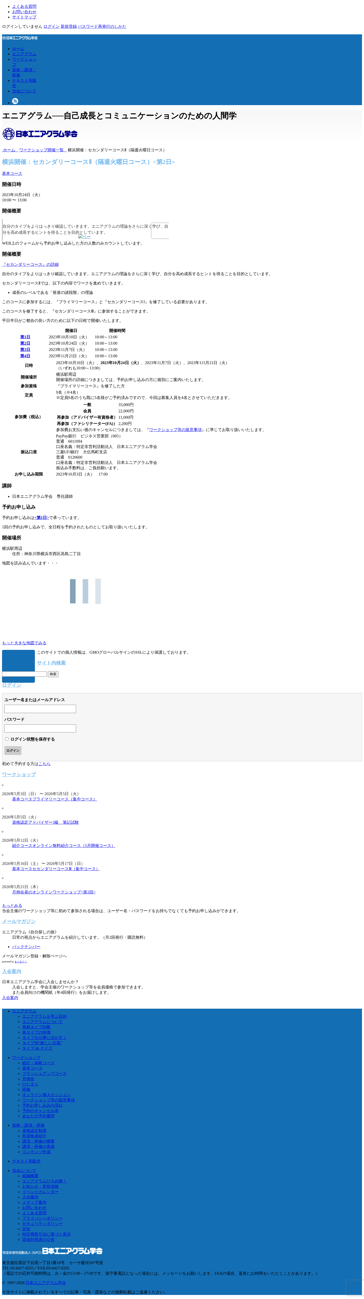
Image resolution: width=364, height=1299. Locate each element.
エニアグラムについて (42, 1022)
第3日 (25, 349)
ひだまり (30, 1084)
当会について (24, 91)
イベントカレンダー (40, 1192)
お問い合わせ (24, 12)
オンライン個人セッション (46, 1095)
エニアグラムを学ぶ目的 (44, 1016)
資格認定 (20, 822)
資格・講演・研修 (28, 1125)
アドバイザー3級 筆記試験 (53, 822)
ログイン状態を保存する (32, 739)
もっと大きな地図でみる (24, 643)
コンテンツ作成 (36, 1152)
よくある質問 (24, 6)
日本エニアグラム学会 (46, 1283)
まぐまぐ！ (20, 961)
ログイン (51, 26)
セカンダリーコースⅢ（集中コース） (66, 869)
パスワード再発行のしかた (102, 26)
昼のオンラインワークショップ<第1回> (60, 892)
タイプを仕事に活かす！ (44, 1037)
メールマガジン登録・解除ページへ (34, 956)
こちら (44, 764)
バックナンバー (26, 946)
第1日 (25, 337)
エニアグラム (24, 54)
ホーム (18, 48)
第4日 (25, 356)
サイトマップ (24, 17)
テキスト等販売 (26, 1161)
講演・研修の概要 (38, 1141)
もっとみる (12, 905)
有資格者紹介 (34, 1136)
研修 (26, 1089)
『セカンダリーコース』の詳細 (30, 264)
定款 (26, 1229)
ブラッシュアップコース (44, 1073)
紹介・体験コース (38, 1063)
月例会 (18, 892)
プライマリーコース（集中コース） (64, 799)
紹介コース (22, 845)
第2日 (25, 343)
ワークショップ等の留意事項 (175, 430)
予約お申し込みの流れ (42, 1105)
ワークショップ (26, 1057)
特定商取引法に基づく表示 (46, 1234)
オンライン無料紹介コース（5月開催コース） (73, 845)
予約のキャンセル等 (40, 1110)
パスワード (14, 719)
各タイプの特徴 (36, 1032)
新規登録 (69, 26)
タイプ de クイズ (37, 1048)
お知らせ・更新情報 (40, 1186)
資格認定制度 (34, 1130)
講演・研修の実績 (38, 1146)
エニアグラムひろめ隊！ (44, 1181)
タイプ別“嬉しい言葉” (42, 1043)
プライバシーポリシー (42, 1218)
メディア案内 (34, 1202)
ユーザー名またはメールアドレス (34, 700)
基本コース (12, 173)
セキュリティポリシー (42, 1223)
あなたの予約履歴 (38, 1116)
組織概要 (30, 1176)
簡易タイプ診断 (36, 1027)
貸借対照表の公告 (38, 1239)
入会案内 (10, 998)
